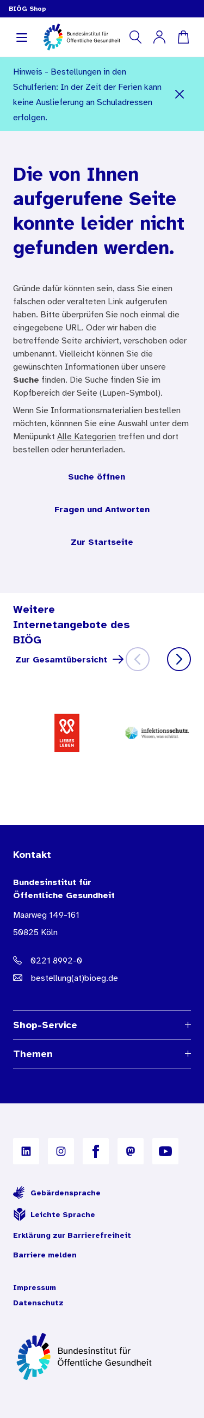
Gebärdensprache (57, 1192)
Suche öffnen (96, 476)
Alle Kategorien (86, 436)
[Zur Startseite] (102, 1356)
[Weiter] (179, 659)
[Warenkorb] (183, 37)
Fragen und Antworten (102, 509)
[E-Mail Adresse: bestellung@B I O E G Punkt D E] (102, 977)
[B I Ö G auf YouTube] (165, 1151)
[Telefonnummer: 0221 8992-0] (102, 960)
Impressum (34, 1287)
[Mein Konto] (159, 37)
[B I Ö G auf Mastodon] (131, 1151)
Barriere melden (45, 1255)
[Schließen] (180, 94)
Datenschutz (38, 1302)
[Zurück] (138, 659)
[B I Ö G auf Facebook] (96, 1151)
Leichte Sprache (54, 1214)
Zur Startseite (102, 541)
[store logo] (82, 37)
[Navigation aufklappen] (22, 37)
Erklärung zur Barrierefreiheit (72, 1235)
